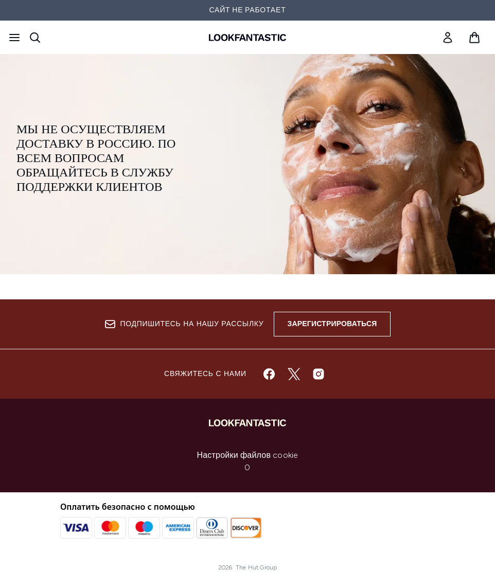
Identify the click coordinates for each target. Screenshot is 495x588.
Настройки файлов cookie (247, 455)
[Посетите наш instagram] (318, 374)
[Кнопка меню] (14, 37)
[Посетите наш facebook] (269, 374)
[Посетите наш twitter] (293, 374)
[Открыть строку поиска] (35, 37)
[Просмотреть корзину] (474, 37)
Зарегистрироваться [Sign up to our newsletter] (332, 323)
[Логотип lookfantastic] (247, 37)
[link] (447, 37)
